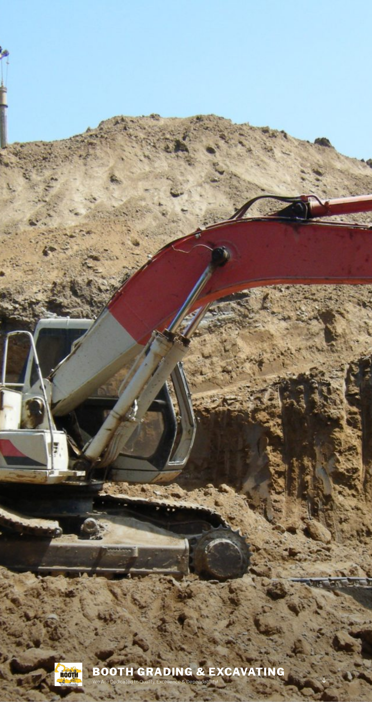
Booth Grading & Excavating (188, 671)
